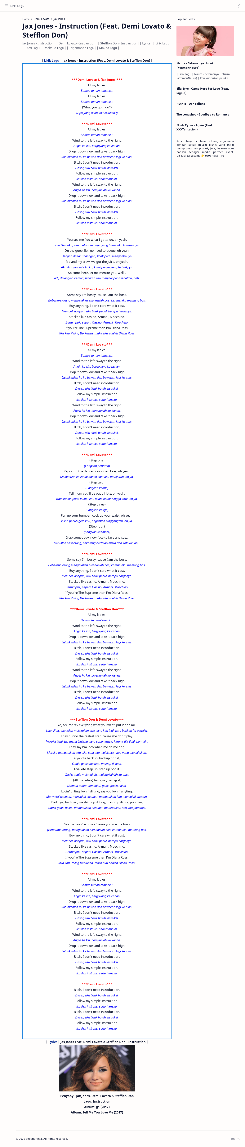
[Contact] (7, 35)
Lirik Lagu (17, 6)
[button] (238, 6)
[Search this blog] (79, 6)
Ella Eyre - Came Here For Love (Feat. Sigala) (204, 91)
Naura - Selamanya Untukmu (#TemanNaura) (199, 66)
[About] (7, 27)
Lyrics (54, 1042)
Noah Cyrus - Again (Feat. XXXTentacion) (196, 128)
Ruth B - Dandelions (192, 104)
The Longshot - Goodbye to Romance (204, 115)
